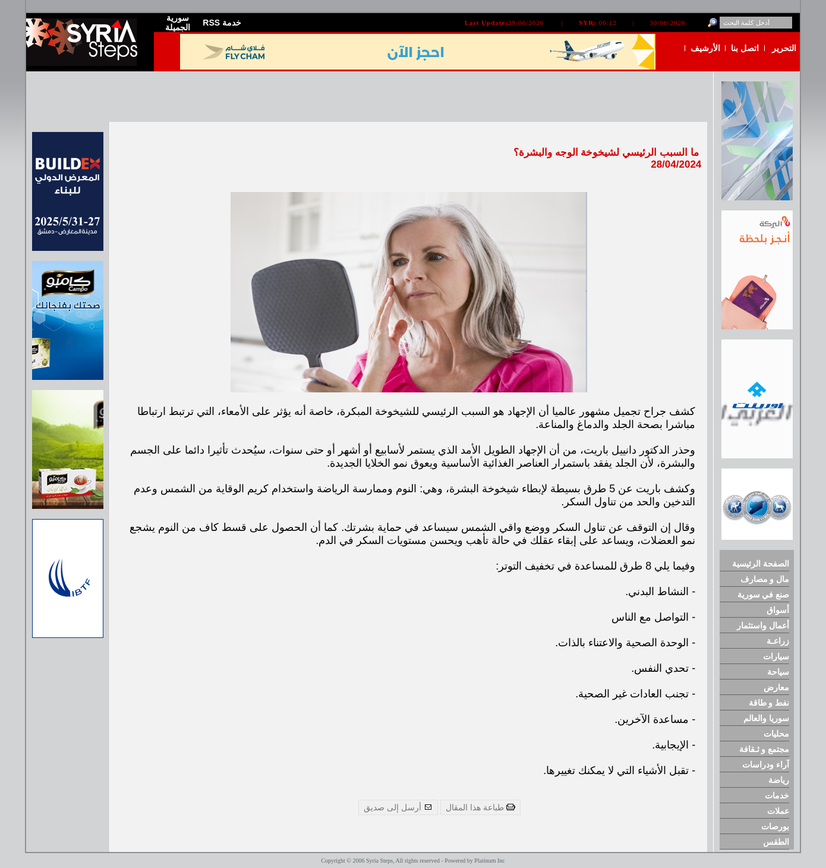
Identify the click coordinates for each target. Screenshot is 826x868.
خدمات (777, 795)
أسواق (778, 610)
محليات (776, 733)
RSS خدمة (222, 22)
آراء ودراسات (765, 764)
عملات (778, 811)
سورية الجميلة (177, 22)
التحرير (784, 48)
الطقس (776, 842)
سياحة (778, 672)
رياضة (778, 780)
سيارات (776, 656)
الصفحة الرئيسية (760, 563)
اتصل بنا (745, 48)
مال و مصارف (765, 579)
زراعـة (778, 641)
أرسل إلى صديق (398, 807)
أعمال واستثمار (763, 625)
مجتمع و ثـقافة (764, 749)
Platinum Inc (489, 860)
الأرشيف (705, 48)
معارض (776, 687)
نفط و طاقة (769, 702)
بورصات (775, 826)
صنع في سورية (763, 594)
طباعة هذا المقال (480, 807)
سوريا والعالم (766, 718)
